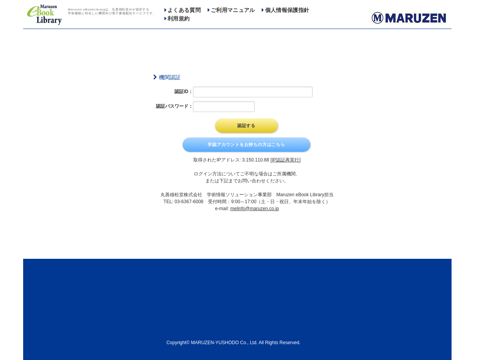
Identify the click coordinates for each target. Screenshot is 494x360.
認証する (246, 125)
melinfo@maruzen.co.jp (254, 208)
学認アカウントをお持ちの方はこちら (246, 144)
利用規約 (178, 19)
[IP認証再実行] (286, 160)
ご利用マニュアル (233, 10)
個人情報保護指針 (287, 10)
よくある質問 (184, 10)
